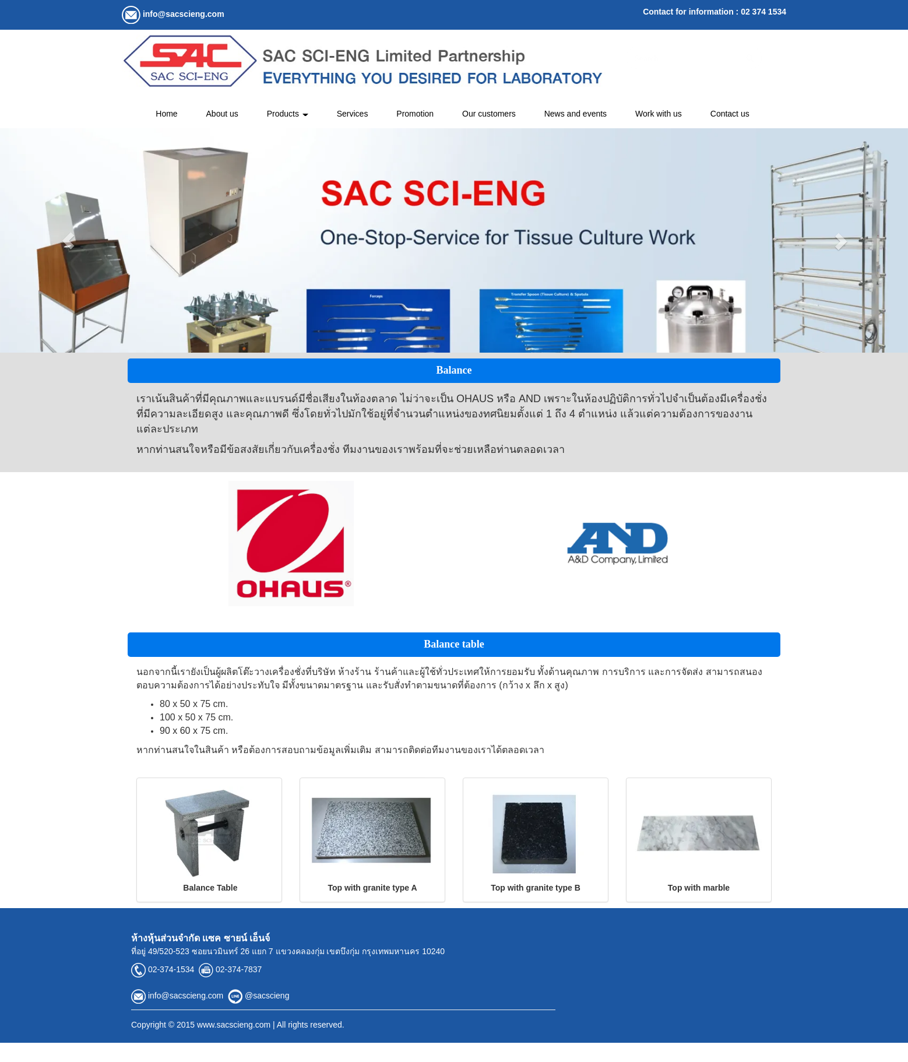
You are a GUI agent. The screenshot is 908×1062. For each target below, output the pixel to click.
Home (166, 113)
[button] (68, 240)
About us (222, 113)
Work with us (658, 113)
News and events (575, 113)
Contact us (729, 113)
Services (352, 113)
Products (287, 113)
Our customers (489, 113)
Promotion (415, 113)
